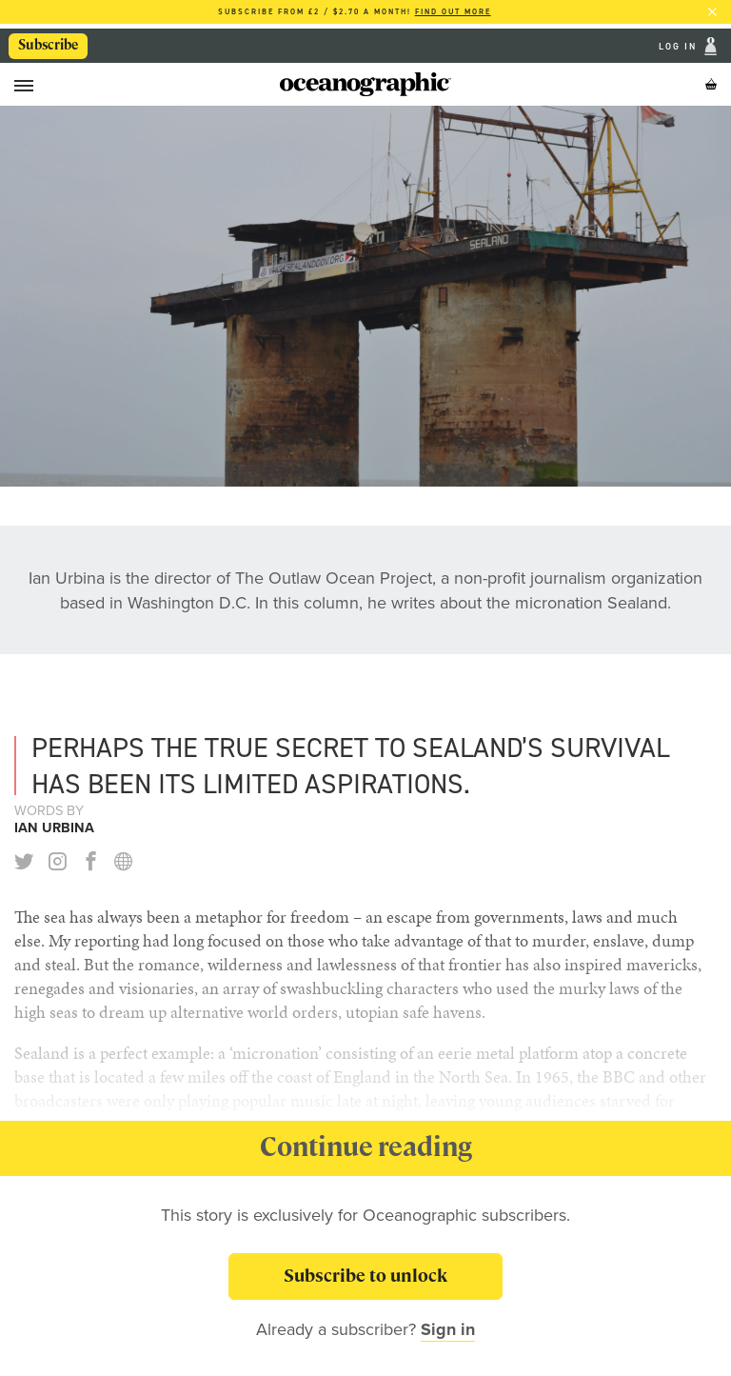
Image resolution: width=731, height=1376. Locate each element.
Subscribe (48, 44)
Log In (680, 46)
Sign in (448, 1329)
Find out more (453, 12)
